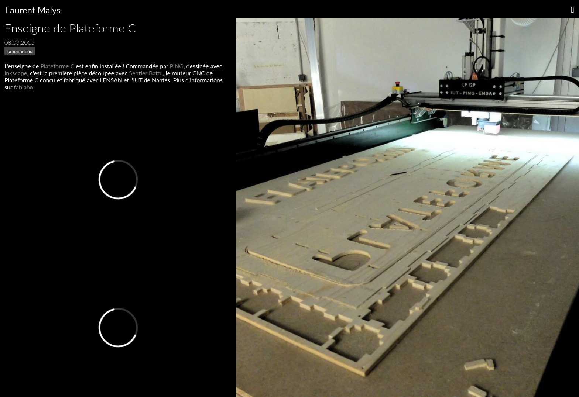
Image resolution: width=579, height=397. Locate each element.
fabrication (20, 51)
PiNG (177, 65)
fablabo (23, 86)
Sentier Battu (146, 72)
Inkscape (15, 72)
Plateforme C (57, 65)
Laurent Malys (33, 9)
